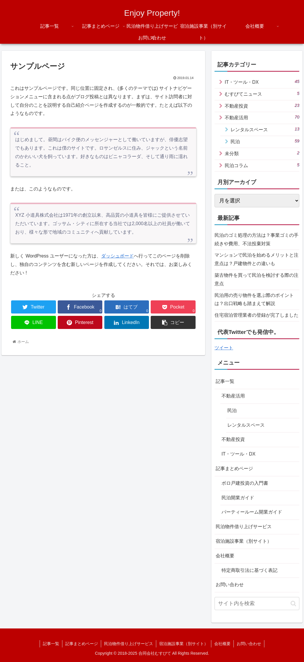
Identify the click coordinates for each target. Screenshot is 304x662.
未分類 (262, 153)
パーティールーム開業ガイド (252, 511)
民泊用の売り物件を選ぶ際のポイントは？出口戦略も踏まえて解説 (254, 299)
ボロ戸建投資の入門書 (245, 483)
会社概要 (225, 555)
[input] (257, 603)
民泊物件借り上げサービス (244, 526)
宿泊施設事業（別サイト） (244, 541)
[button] (293, 603)
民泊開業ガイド (238, 497)
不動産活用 (262, 117)
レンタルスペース (265, 129)
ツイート (224, 347)
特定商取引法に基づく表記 (249, 570)
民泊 (265, 141)
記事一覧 (225, 381)
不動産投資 (262, 105)
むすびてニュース (262, 93)
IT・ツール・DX (262, 81)
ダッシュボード (117, 255)
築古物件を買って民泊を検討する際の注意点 (256, 279)
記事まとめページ (234, 468)
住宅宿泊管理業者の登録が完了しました (256, 315)
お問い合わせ (230, 584)
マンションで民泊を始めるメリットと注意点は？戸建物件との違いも (256, 259)
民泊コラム (262, 165)
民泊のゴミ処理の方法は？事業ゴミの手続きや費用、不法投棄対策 (256, 239)
